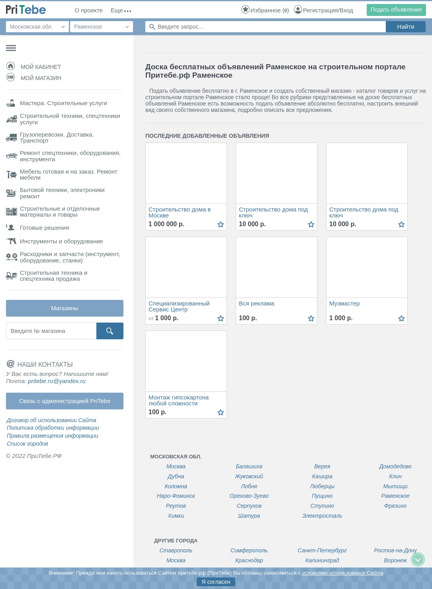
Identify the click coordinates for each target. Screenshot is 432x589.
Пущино (322, 496)
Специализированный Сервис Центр (179, 306)
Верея (322, 467)
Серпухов (249, 506)
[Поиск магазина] (51, 331)
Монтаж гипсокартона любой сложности (179, 400)
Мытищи (395, 486)
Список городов (27, 443)
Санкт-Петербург (322, 551)
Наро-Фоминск (176, 496)
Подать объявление (396, 9)
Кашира (322, 476)
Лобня (249, 486)
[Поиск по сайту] (265, 26)
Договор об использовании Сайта (51, 420)
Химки (176, 516)
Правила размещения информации (52, 435)
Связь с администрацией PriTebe (65, 400)
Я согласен (215, 582)
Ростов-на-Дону (395, 551)
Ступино (322, 506)
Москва (176, 467)
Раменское (395, 496)
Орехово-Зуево (249, 496)
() (264, 10)
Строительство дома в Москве (180, 212)
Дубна (176, 476)
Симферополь (249, 551)
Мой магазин (33, 78)
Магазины (64, 308)
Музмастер (344, 303)
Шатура (249, 516)
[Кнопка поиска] (109, 331)
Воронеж (395, 561)
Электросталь (322, 516)
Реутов (176, 506)
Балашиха (249, 467)
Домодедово (395, 467)
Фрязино (395, 506)
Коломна (176, 486)
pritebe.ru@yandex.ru (56, 381)
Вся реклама (256, 303)
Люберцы (322, 486)
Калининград (322, 561)
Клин (395, 476)
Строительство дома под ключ (273, 212)
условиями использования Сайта (342, 573)
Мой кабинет (33, 67)
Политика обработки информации (53, 428)
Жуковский (249, 476)
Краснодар (249, 561)
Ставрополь (175, 551)
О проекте (88, 10)
